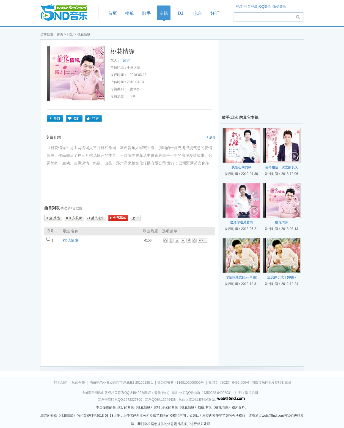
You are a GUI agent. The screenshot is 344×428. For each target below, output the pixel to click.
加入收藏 (74, 218)
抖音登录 (250, 7)
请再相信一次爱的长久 (281, 167)
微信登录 (279, 7)
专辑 (163, 13)
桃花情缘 (70, 240)
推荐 (93, 118)
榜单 (129, 13)
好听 (214, 13)
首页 (67, 12)
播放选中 (96, 218)
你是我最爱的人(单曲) (241, 277)
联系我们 (60, 383)
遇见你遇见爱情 (241, 222)
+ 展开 (211, 137)
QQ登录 (265, 7)
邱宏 (70, 34)
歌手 (146, 13)
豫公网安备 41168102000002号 (180, 383)
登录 (239, 7)
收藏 (74, 118)
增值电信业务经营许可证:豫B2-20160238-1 (121, 383)
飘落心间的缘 (241, 167)
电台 (197, 13)
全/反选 (53, 218)
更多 (135, 218)
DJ (180, 13)
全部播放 (118, 218)
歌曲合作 (78, 383)
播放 (55, 118)
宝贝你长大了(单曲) (281, 277)
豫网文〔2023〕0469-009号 (228, 383)
